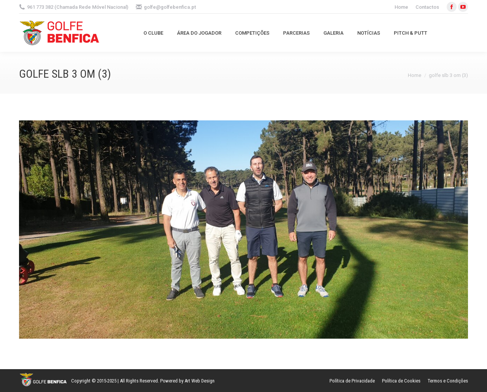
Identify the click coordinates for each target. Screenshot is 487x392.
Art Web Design (200, 381)
